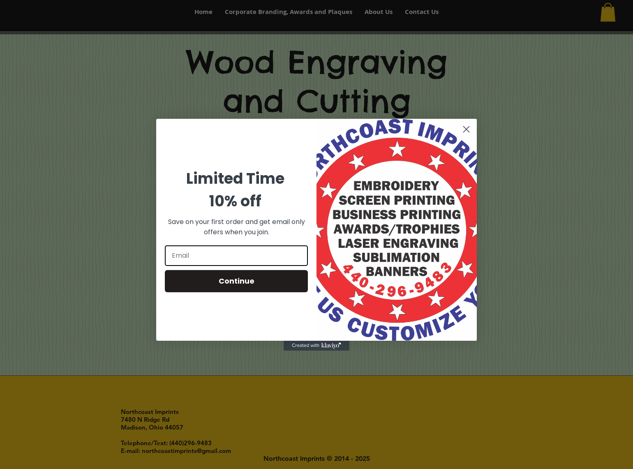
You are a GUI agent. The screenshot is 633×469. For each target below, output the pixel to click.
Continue (236, 281)
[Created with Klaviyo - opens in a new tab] (316, 346)
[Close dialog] (466, 129)
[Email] (236, 255)
